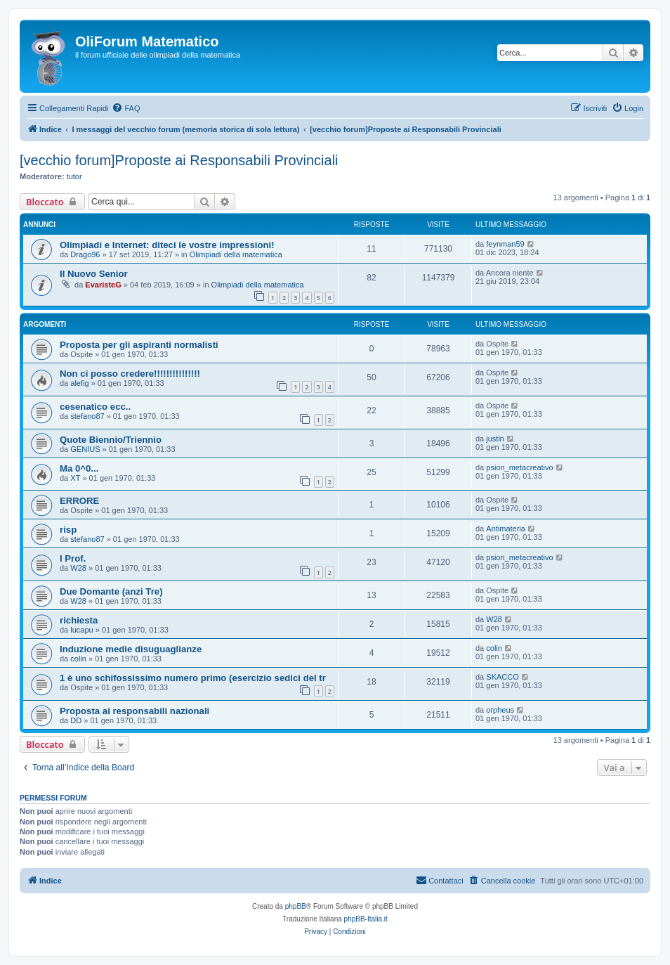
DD (75, 720)
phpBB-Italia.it (366, 919)
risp (68, 529)
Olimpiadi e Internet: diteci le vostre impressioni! (167, 245)
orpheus (500, 710)
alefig (79, 383)
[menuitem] (126, 108)
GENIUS (85, 449)
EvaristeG (103, 284)
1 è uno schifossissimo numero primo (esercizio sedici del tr (193, 678)
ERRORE (79, 501)
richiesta (79, 620)
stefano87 (87, 416)
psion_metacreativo (519, 467)
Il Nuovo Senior (94, 273)
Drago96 (85, 254)
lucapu (81, 630)
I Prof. (73, 558)
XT (75, 478)
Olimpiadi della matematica (236, 254)
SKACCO (502, 677)
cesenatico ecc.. (95, 406)
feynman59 (505, 244)
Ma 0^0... (79, 468)
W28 (78, 568)
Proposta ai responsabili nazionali (134, 711)
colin (78, 658)
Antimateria (505, 528)
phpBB (295, 906)
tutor (74, 176)
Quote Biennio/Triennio (111, 439)
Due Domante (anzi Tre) (111, 591)
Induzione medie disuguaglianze (131, 649)
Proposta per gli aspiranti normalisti (139, 344)
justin (495, 438)
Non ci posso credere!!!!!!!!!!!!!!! (130, 373)
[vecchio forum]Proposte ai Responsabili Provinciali (179, 160)
